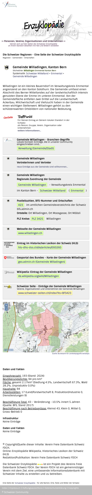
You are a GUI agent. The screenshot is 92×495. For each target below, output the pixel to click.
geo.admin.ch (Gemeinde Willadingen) (41, 261)
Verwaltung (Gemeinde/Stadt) (36, 148)
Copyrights (73, 488)
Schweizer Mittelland (37, 73)
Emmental (56, 73)
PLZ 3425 (37, 218)
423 (20, 205)
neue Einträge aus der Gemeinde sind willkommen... (42, 166)
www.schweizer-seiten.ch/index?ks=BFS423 (44, 293)
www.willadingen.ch (30, 233)
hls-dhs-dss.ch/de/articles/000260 (39, 247)
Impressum (14, 488)
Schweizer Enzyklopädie (25, 483)
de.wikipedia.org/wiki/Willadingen (38, 276)
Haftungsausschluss (32, 488)
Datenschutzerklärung (55, 488)
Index (4, 488)
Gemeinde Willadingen (25, 76)
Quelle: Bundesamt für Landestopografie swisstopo (70, 354)
